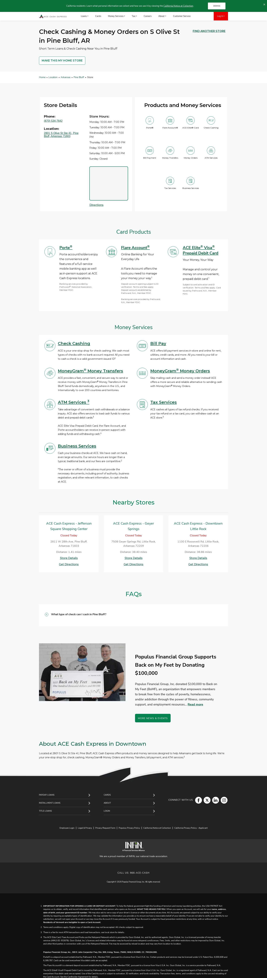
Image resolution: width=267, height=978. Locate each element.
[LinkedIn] (214, 800)
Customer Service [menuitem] (182, 16)
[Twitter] (206, 800)
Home (42, 77)
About (107, 803)
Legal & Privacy (85, 828)
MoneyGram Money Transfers (90, 370)
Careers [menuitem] (148, 16)
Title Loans (45, 811)
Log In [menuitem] (220, 16)
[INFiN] (133, 846)
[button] (133, 615)
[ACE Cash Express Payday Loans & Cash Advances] (53, 16)
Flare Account (135, 247)
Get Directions (69, 564)
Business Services (77, 446)
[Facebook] (197, 800)
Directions (96, 205)
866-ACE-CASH (140, 872)
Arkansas (65, 77)
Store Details (69, 558)
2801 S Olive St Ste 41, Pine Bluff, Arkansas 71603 (61, 135)
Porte (65, 247)
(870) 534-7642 (53, 120)
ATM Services (73, 402)
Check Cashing (74, 343)
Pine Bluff (79, 77)
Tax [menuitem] (133, 16)
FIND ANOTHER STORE (209, 31)
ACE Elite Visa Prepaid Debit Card (200, 250)
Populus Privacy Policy (129, 828)
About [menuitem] (161, 16)
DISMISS (216, 6)
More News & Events (153, 718)
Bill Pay (158, 343)
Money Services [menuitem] (115, 16)
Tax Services (163, 402)
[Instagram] (223, 800)
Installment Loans (49, 803)
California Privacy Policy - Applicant (191, 828)
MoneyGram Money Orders (180, 370)
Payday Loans (46, 795)
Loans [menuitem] (84, 16)
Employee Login (67, 828)
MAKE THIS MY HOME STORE (62, 60)
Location (53, 77)
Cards (107, 795)
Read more (195, 704)
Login (107, 811)
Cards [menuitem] (98, 16)
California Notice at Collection (178, 5)
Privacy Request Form (105, 828)
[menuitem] (199, 16)
